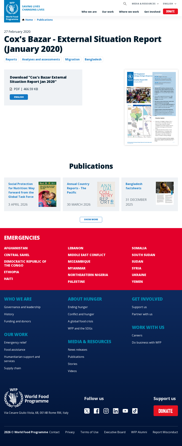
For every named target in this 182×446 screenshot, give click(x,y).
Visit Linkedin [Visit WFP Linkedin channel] (115, 411)
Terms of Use (89, 432)
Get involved (152, 11)
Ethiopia (11, 272)
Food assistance (14, 350)
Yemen (137, 281)
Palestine (76, 281)
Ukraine (139, 275)
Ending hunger (78, 307)
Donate (170, 11)
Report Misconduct (165, 432)
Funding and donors (17, 321)
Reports (11, 59)
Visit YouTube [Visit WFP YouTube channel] (125, 411)
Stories (72, 364)
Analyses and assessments (41, 59)
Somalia (139, 248)
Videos (72, 371)
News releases (77, 350)
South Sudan (143, 255)
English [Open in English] (19, 97)
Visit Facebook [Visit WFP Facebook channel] (96, 411)
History (9, 314)
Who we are (89, 11)
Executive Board (114, 432)
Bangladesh (93, 59)
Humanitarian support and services (22, 359)
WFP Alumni (139, 432)
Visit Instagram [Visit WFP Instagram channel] (106, 411)
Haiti (8, 279)
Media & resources (143, 3)
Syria (136, 268)
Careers (137, 335)
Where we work (129, 11)
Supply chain (12, 368)
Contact (54, 432)
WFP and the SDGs (80, 328)
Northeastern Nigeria (88, 275)
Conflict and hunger (81, 314)
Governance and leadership (22, 307)
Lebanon (75, 248)
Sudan (137, 261)
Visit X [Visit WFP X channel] (87, 411)
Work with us (148, 327)
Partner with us (142, 314)
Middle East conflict (87, 255)
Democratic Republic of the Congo (25, 263)
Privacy (70, 432)
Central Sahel (17, 255)
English (168, 3)
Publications (45, 19)
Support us (139, 307)
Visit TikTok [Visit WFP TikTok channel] (135, 411)
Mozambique (79, 261)
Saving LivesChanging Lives (33, 8)
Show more (91, 219)
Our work (108, 11)
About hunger (85, 299)
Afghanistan (16, 248)
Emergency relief (15, 342)
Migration (72, 59)
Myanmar (76, 268)
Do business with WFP (146, 342)
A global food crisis (80, 321)
